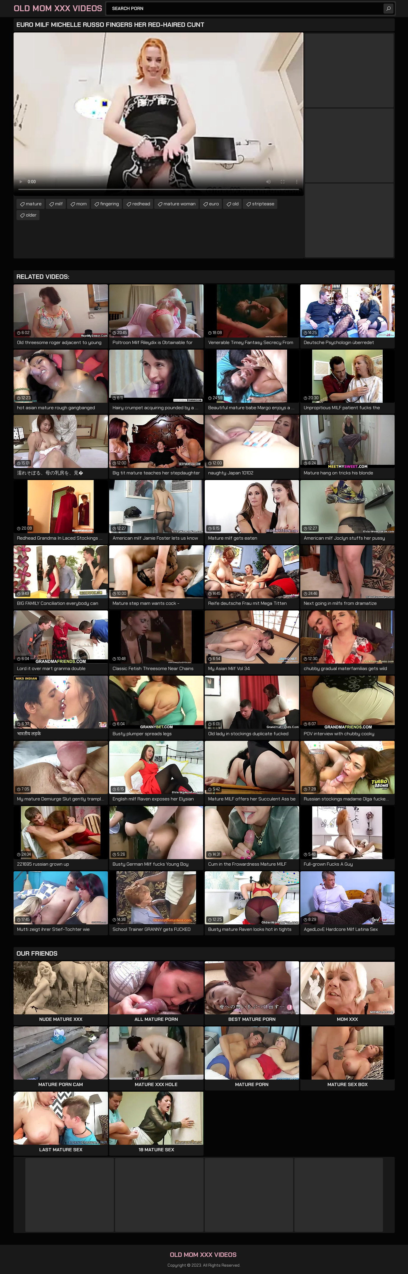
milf (59, 204)
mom (81, 204)
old (235, 204)
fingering (109, 204)
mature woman (180, 204)
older (31, 215)
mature (34, 204)
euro (214, 204)
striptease (263, 204)
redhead (141, 204)
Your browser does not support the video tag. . (159, 114)
